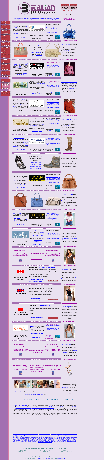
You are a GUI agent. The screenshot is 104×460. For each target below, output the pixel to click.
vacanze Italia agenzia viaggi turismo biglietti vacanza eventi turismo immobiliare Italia (51, 439)
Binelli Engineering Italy (61, 458)
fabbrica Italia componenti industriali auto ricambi (62, 436)
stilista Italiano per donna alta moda (53, 67)
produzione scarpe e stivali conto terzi (53, 142)
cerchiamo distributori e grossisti (38, 45)
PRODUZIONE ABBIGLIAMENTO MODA (69, 40)
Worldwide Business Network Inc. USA (44, 458)
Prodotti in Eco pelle (65, 200)
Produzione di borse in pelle (19, 174)
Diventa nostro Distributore (35, 168)
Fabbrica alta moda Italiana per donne (53, 62)
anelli (27, 216)
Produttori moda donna (66, 44)
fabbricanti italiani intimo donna (53, 86)
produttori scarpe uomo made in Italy (53, 140)
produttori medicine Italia (47, 442)
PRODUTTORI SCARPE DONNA (20, 153)
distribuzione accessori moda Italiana (53, 122)
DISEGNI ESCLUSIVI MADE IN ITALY (37, 190)
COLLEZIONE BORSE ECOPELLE (36, 40)
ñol (41, 337)
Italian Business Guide (44, 18)
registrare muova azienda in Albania (53, 235)
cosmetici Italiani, (28, 408)
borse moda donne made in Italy (53, 123)
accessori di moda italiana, (20, 408)
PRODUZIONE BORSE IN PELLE (69, 190)
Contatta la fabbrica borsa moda (53, 32)
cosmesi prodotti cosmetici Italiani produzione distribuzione (42, 441)
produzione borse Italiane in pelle (53, 119)
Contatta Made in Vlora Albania (53, 238)
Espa (40, 337)
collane (15, 218)
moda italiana (33, 394)
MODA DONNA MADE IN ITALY (37, 21)
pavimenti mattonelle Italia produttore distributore (26, 439)
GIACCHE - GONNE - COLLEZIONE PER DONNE (47, 267)
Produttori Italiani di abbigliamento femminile (69, 82)
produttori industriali (38, 391)
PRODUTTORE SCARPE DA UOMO (51, 153)
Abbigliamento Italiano (67, 381)
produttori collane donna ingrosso (53, 214)
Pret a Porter (19, 66)
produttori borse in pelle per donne (53, 104)
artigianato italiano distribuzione (61, 440)
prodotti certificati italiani (72, 88)
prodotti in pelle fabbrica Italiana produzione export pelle (34, 437)
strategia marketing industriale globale (53, 325)
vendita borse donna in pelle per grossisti (53, 178)
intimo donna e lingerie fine (49, 92)
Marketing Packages (49, 336)
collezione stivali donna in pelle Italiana (53, 139)
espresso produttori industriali (65, 435)
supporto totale (36, 241)
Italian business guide (25, 440)
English (17, 37)
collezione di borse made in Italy (53, 103)
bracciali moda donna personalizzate (53, 215)
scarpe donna (25, 142)
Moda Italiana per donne (66, 344)
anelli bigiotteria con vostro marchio (53, 217)
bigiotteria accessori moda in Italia (53, 213)
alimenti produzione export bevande (52, 435)
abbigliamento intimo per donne (53, 82)
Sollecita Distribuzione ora (37, 93)
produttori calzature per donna (35, 166)
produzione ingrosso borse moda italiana (53, 179)
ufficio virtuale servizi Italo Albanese (53, 237)
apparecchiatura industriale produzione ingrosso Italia (36, 435)
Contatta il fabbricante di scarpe (53, 144)
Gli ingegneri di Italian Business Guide (20, 405)
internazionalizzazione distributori (62, 406)
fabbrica (27, 221)
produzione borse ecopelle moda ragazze (53, 28)
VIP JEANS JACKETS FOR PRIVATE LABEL (46, 286)
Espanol (20, 74)
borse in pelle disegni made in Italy (53, 175)
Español (20, 37)
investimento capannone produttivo (53, 233)
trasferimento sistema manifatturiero (53, 234)
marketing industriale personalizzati (53, 330)
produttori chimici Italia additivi (26, 441)
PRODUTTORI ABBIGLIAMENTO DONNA (69, 303)
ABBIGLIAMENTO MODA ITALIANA (69, 228)
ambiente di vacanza (38, 240)
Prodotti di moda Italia (52, 406)
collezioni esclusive (18, 67)
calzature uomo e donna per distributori (53, 143)
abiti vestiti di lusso (17, 64)
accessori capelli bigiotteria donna (53, 219)
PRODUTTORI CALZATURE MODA (69, 153)
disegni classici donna (21, 179)
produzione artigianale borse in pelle (53, 100)
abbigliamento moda (24, 63)
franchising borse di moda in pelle (53, 120)
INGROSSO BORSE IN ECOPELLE (20, 40)
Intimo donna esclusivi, (41, 83)
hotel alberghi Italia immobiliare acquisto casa (44, 436)
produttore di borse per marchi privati (53, 27)
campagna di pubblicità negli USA (53, 329)
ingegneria (26, 394)
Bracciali (24, 216)
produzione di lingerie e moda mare (53, 85)
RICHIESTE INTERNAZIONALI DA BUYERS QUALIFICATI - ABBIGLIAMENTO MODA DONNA (36, 246)
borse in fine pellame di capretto (53, 102)
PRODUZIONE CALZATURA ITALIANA (20, 134)
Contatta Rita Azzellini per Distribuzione (53, 107)
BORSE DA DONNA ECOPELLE (53, 40)
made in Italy (41, 84)
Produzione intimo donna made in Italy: (53, 81)
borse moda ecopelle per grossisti (53, 25)
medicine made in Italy (50, 408)
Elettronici (38, 394)
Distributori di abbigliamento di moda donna (69, 119)
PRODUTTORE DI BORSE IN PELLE (20, 190)
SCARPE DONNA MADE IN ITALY (36, 134)
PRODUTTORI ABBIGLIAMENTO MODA (69, 59)
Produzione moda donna (66, 306)
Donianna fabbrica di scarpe (19, 138)
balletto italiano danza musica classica (61, 441)
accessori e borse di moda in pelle (38, 120)
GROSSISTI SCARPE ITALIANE (53, 134)
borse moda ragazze (22, 27)
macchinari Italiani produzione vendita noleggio (53, 437)
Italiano (24, 37)
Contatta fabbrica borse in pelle (53, 182)
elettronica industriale (72, 406)
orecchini (18, 218)
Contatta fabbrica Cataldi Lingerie (53, 87)
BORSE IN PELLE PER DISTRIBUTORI (53, 190)
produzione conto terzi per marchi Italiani (53, 29)
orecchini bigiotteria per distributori (53, 218)
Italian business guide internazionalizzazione (21, 434)
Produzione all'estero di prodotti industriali (36, 230)
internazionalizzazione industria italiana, (39, 408)
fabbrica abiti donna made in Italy (53, 66)
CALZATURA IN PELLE (35, 153)
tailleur (15, 65)
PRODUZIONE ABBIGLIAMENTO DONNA (20, 21)
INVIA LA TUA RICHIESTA (37, 55)
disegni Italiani (15, 33)
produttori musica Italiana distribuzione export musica (30, 438)
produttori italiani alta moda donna (53, 65)
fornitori (44, 391)
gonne (26, 64)
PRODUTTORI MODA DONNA (69, 134)
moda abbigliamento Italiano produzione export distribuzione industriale (42, 440)
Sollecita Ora (24, 73)
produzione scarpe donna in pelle (53, 138)
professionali (53, 391)
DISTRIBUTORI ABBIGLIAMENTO (69, 246)
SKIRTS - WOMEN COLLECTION (44, 305)
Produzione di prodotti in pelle (67, 194)
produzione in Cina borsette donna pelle (53, 177)
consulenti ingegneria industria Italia (19, 435)
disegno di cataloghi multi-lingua (53, 328)
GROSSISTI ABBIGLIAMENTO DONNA (53, 21)
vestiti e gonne (50, 75)
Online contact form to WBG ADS (53, 332)
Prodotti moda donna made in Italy (70, 50)
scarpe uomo (15, 143)
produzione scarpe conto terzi (35, 162)
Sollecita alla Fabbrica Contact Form (53, 69)
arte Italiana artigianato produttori (57, 434)
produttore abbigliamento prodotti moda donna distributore (39, 434)
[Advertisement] (45, 422)
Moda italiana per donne (66, 269)
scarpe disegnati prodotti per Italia (35, 164)
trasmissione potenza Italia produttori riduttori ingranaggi (50, 438)
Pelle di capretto (22, 99)
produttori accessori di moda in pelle (53, 124)
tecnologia (42, 394)
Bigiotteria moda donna (17, 213)
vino (29, 394)
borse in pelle (22, 184)
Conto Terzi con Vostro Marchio (35, 52)
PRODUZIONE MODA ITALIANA (69, 321)
